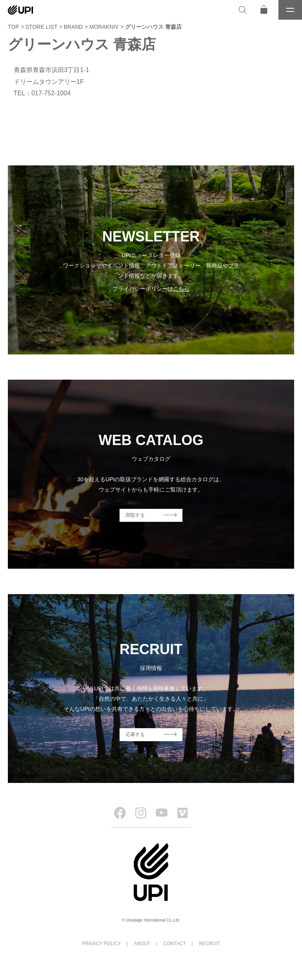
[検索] (242, 10)
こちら (181, 289)
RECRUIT (209, 943)
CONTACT (175, 943)
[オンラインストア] (264, 10)
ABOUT (142, 943)
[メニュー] (290, 10)
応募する (135, 734)
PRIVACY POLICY (101, 943)
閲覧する (135, 515)
